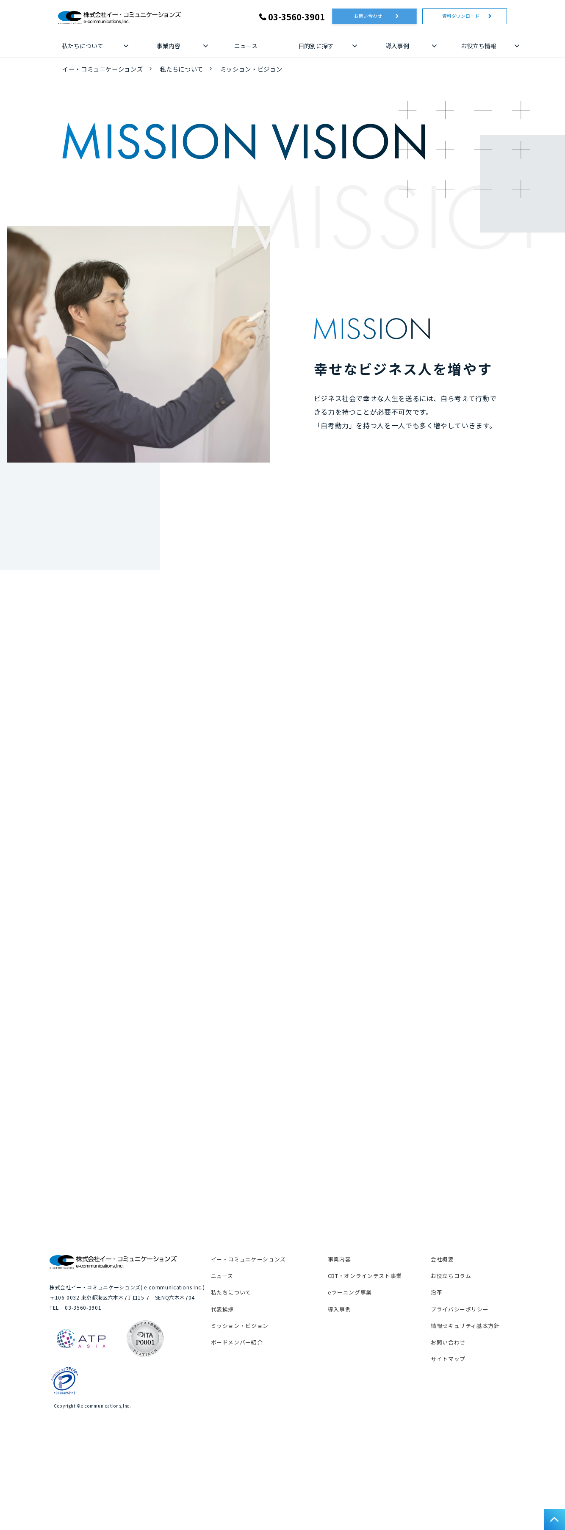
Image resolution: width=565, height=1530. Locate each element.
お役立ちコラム (451, 1354)
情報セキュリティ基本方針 (465, 1404)
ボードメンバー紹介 (237, 1420)
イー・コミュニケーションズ (102, 70)
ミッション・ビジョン (240, 1404)
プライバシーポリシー (459, 1387)
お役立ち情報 (478, 47)
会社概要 (442, 1337)
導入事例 (397, 47)
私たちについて (82, 47)
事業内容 (168, 47)
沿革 (436, 1370)
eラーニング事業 (350, 1370)
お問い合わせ (372, 18)
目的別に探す (316, 47)
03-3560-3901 (296, 17)
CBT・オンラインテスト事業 (365, 1354)
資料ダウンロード (462, 18)
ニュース (246, 47)
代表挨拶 (222, 1387)
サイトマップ (448, 1437)
